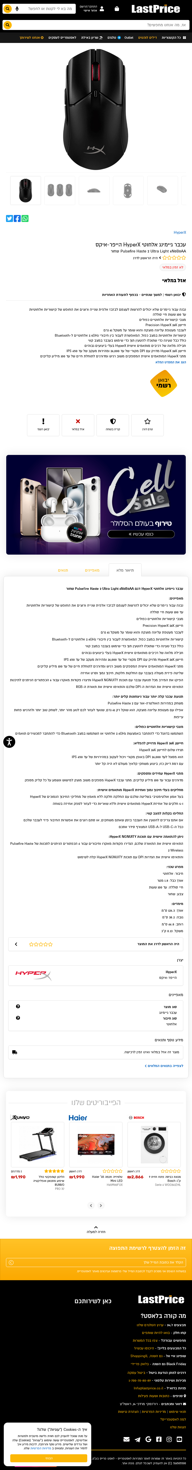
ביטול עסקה (136, 1373)
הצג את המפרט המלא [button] (171, 362)
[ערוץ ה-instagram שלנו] (169, 1439)
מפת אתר (128, 1463)
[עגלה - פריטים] (117, 9)
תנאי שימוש (177, 1412)
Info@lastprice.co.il (148, 1388)
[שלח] (11, 1262)
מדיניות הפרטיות (40, 1448)
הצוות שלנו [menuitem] (178, 1427)
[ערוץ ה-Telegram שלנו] (137, 1440)
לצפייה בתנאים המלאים (164, 1066)
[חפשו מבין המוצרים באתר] (39, 9)
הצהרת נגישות (128, 1412)
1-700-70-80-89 (140, 1380)
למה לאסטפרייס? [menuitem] (173, 1419)
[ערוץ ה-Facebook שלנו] (159, 1439)
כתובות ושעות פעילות (153, 1396)
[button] (88, 6)
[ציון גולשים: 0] (96, 258)
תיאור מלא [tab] (125, 570)
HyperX (180, 232)
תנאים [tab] (63, 570)
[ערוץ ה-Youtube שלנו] (179, 1439)
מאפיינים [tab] (92, 570)
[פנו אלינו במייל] (127, 1439)
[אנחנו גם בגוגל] (148, 1439)
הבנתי (48, 1458)
